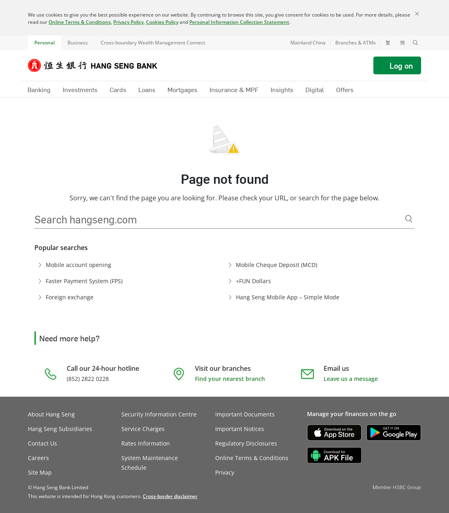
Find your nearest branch (230, 379)
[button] (415, 43)
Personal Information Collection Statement (239, 22)
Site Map (40, 472)
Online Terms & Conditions (80, 22)
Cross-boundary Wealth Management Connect (153, 42)
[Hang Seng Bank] (98, 65)
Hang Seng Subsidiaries (60, 429)
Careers (38, 458)
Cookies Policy (162, 22)
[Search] (409, 219)
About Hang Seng (51, 414)
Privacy (224, 472)
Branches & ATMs (355, 42)
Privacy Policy (128, 22)
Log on (401, 65)
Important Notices (239, 429)
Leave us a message (351, 379)
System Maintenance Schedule (149, 462)
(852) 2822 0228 (88, 379)
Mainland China (308, 42)
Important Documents (245, 414)
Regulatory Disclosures (246, 443)
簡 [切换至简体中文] (402, 43)
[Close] (417, 14)
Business (78, 42)
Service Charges (143, 429)
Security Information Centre (159, 414)
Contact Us (42, 443)
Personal (44, 42)
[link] (170, 496)
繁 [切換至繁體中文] (387, 43)
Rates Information (145, 443)
